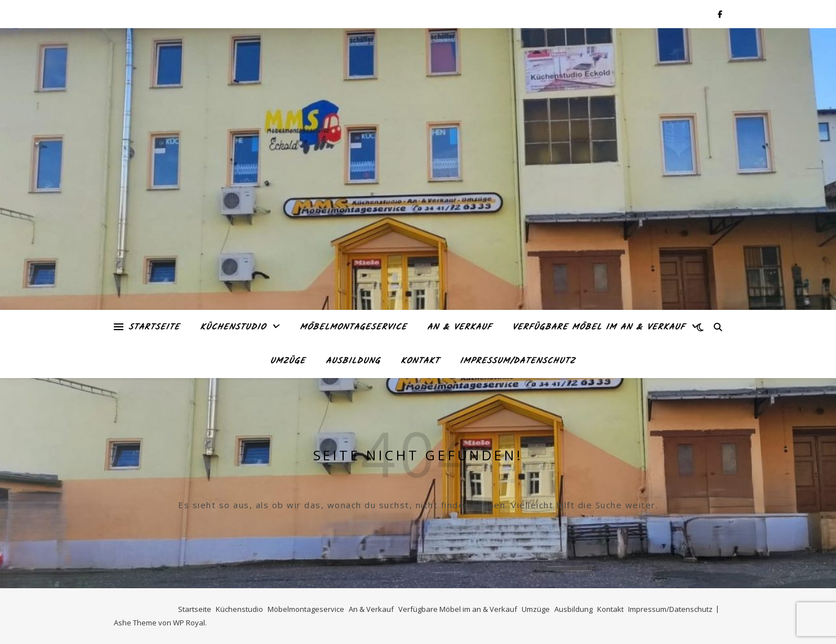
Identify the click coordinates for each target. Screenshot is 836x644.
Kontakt (420, 361)
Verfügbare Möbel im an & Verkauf (598, 327)
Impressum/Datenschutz (517, 361)
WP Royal (189, 623)
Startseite (154, 327)
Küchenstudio (233, 327)
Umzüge (287, 361)
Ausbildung (353, 361)
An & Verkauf (459, 327)
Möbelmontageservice (353, 327)
